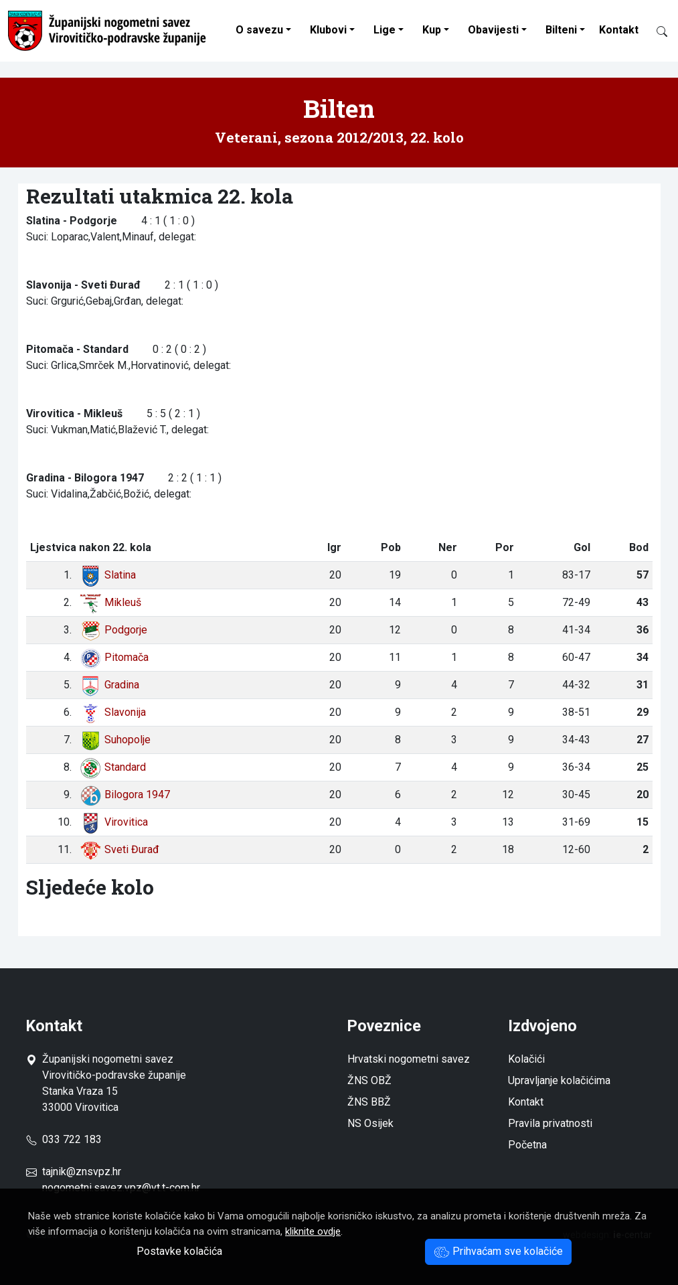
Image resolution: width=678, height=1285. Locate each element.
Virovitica (114, 822)
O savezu (259, 29)
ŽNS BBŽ (369, 1101)
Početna (527, 1144)
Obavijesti (493, 29)
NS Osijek (370, 1123)
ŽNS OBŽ (369, 1080)
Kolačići (526, 1059)
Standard (113, 767)
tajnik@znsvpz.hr (81, 1171)
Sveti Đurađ (119, 849)
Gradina (109, 684)
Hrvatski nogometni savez (408, 1059)
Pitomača (114, 657)
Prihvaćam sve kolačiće (498, 1251)
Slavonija (113, 712)
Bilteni (561, 29)
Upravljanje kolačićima (559, 1080)
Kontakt (619, 29)
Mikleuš (110, 602)
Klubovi (328, 29)
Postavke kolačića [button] (179, 1251)
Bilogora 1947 (125, 794)
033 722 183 (64, 1139)
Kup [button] (431, 29)
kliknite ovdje (313, 1231)
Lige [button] (384, 29)
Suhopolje (115, 739)
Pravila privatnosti (550, 1123)
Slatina (108, 575)
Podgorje (113, 629)
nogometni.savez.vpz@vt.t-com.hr (121, 1187)
